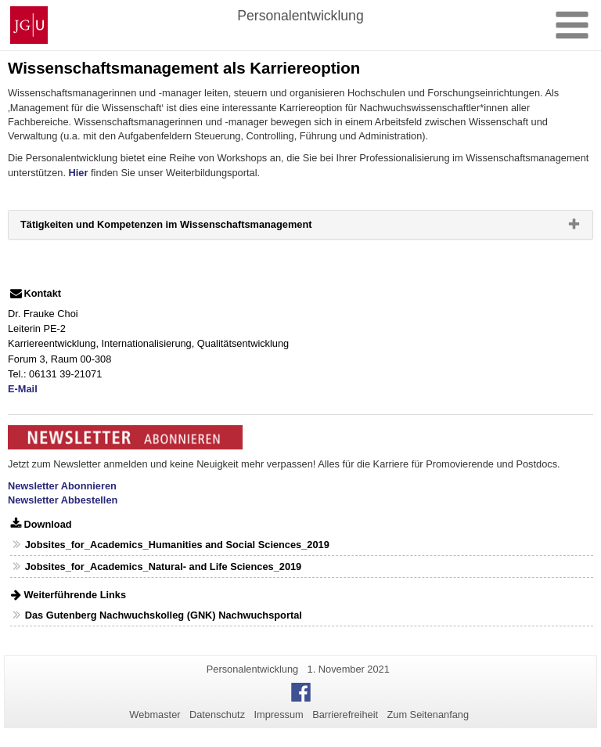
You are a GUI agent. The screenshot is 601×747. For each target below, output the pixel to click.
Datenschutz (217, 714)
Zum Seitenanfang (428, 714)
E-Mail (23, 389)
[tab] (300, 224)
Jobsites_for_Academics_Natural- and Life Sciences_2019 (163, 566)
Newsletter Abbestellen (62, 500)
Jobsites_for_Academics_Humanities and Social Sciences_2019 (177, 544)
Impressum (278, 714)
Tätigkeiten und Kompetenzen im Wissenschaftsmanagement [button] (191, 228)
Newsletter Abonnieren (62, 486)
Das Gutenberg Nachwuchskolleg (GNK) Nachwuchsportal (163, 615)
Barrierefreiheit (345, 714)
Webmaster (154, 714)
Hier (78, 173)
